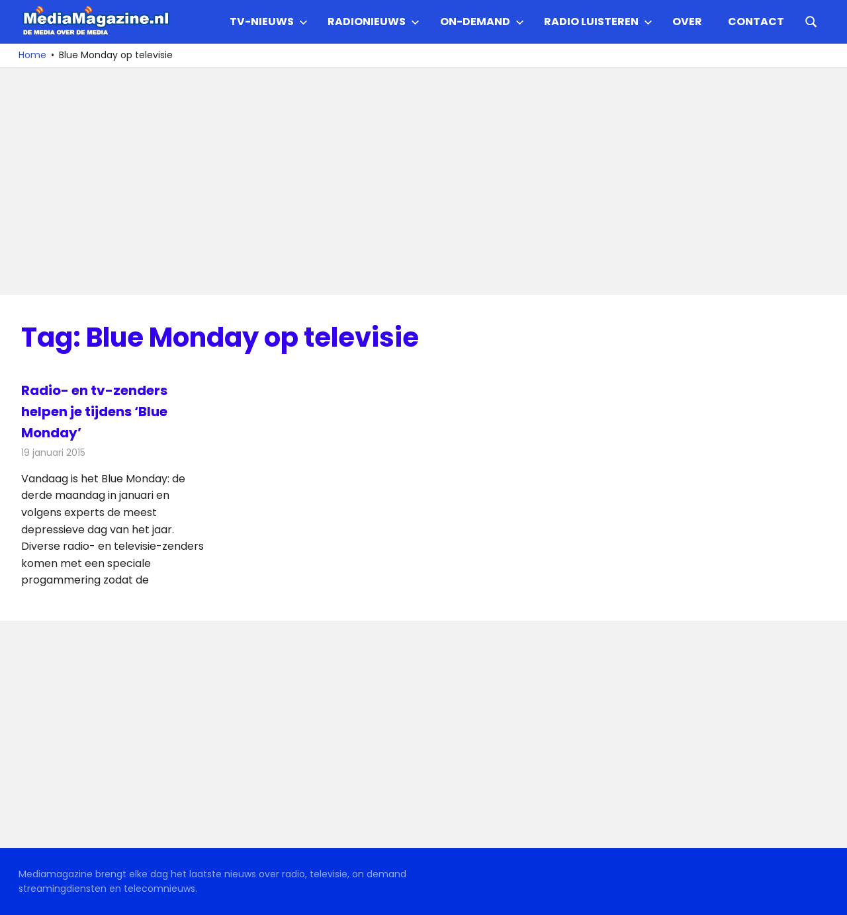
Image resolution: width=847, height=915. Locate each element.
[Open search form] (811, 20)
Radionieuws (374, 21)
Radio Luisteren (598, 21)
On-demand (482, 21)
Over (687, 21)
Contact (756, 21)
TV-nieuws (269, 21)
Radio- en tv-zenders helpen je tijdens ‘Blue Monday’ (94, 411)
